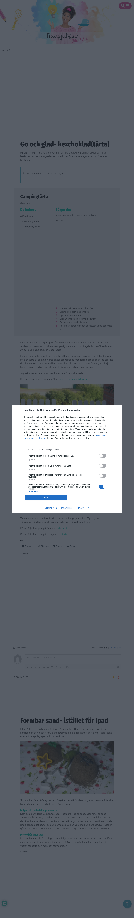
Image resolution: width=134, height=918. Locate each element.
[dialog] (67, 459)
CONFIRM (46, 498)
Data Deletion (51, 508)
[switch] (102, 456)
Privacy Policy (83, 508)
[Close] (117, 410)
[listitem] (67, 449)
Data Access (66, 508)
